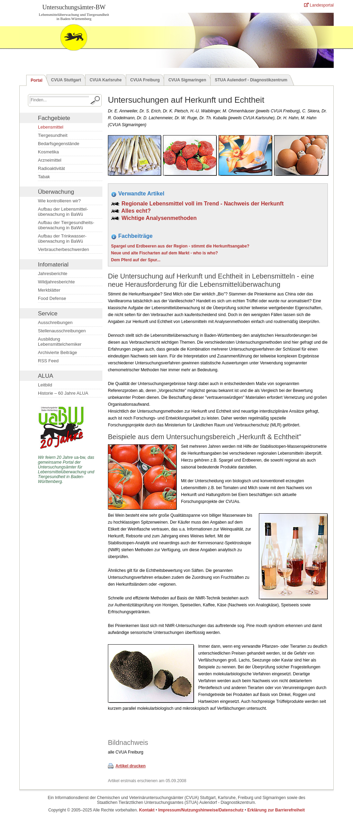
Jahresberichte (52, 273)
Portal (36, 80)
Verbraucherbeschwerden (63, 249)
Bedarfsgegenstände (58, 143)
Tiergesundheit (53, 135)
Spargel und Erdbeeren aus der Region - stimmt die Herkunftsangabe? (180, 246)
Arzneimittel (49, 160)
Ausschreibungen (55, 322)
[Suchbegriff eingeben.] (59, 100)
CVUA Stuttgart (66, 80)
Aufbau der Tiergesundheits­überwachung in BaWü (66, 225)
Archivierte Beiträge (57, 352)
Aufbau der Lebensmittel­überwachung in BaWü (63, 211)
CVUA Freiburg (145, 80)
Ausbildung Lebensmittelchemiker (59, 341)
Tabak (44, 176)
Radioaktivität (51, 168)
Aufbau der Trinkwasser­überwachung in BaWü (62, 238)
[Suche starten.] (95, 100)
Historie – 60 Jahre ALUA (63, 393)
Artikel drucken (130, 766)
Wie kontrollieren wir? (59, 200)
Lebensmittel (50, 127)
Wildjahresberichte (56, 281)
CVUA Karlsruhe (106, 80)
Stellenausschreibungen (62, 330)
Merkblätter (49, 290)
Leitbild (45, 384)
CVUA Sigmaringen (187, 80)
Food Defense (52, 298)
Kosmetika (48, 151)
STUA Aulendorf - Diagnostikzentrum (251, 80)
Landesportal (319, 5)
